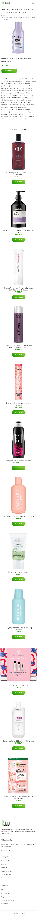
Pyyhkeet (4, 864)
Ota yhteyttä (5, 893)
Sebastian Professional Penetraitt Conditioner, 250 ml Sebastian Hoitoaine (18, 289)
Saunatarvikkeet (6, 871)
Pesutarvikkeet (6, 861)
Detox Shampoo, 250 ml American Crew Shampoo (18, 174)
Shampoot (19, 58)
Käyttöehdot (5, 897)
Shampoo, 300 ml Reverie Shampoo (18, 461)
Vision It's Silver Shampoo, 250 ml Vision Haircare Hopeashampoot (18, 346)
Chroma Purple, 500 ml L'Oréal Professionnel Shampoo (18, 231)
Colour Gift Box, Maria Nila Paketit (18, 685)
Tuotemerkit (5, 878)
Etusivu (3, 15)
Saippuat (13, 58)
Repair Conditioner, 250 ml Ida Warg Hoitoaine (18, 516)
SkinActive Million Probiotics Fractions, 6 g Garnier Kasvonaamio (18, 797)
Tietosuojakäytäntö (7, 900)
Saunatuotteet (6, 874)
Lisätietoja (9, 71)
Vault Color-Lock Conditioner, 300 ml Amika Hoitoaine (18, 404)
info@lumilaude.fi (6, 850)
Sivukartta (4, 904)
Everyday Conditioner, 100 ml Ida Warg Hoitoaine (18, 629)
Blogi (3, 890)
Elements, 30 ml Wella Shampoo (18, 572)
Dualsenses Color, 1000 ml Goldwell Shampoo (18, 741)
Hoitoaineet (27, 58)
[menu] (33, 2)
